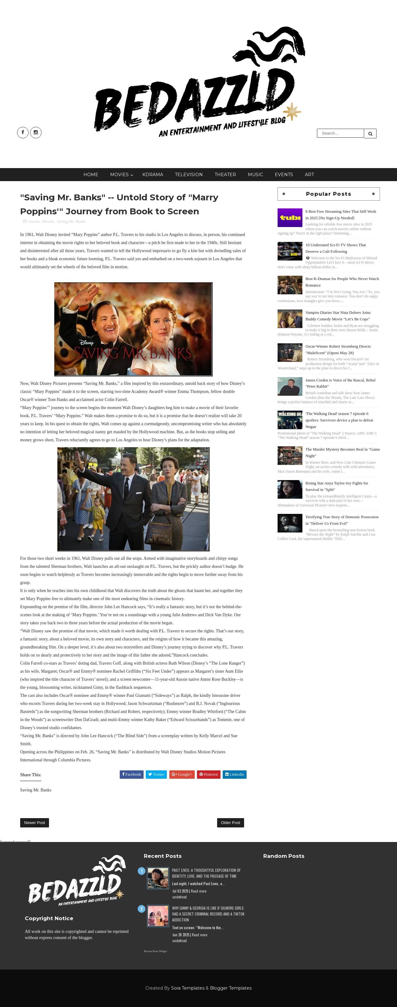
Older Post (230, 822)
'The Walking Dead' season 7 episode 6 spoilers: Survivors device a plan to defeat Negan (339, 420)
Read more (198, 891)
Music (255, 174)
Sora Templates (187, 988)
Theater (225, 174)
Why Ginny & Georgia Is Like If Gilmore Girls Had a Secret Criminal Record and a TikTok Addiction (208, 913)
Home (90, 174)
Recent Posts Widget (155, 951)
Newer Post (34, 822)
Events (284, 174)
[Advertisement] (329, 586)
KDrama (152, 174)
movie (34, 221)
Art (309, 174)
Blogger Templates (231, 988)
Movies (119, 174)
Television (189, 174)
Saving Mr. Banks (71, 221)
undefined (179, 896)
